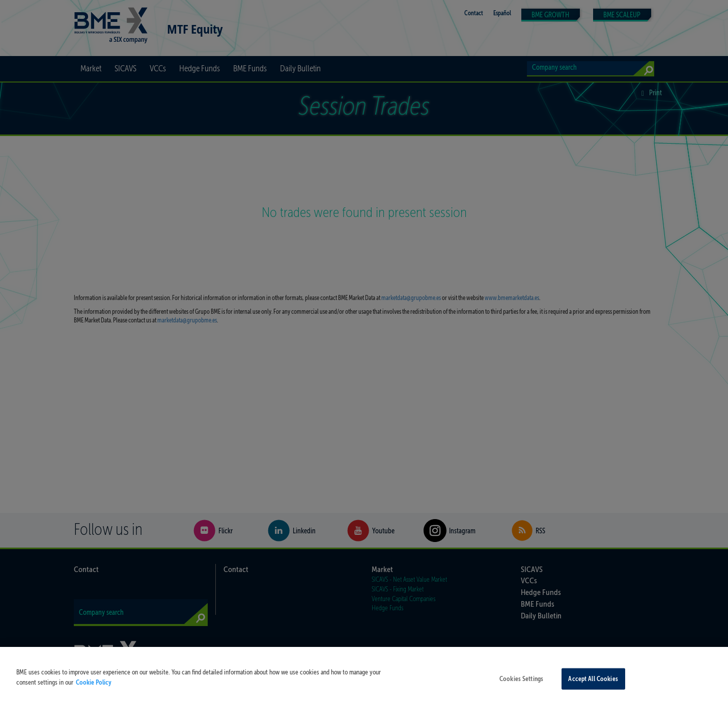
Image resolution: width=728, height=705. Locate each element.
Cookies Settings (521, 682)
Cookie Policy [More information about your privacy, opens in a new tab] (93, 685)
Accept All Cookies (593, 682)
